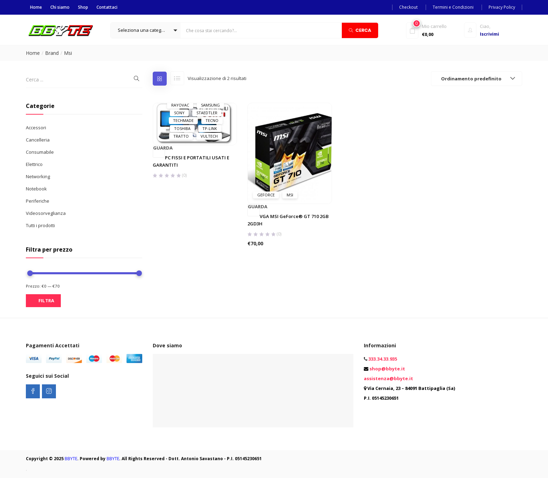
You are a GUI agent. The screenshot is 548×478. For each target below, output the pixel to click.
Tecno (212, 120)
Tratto (181, 136)
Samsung (210, 105)
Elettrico (34, 164)
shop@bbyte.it (387, 368)
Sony (179, 112)
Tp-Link (209, 128)
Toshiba (182, 128)
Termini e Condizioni (453, 7)
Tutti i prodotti (40, 225)
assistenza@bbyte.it (388, 378)
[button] (146, 30)
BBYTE (71, 459)
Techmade (183, 120)
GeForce (266, 194)
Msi (290, 194)
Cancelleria (38, 140)
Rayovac (180, 105)
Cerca (360, 30)
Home (36, 7)
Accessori (36, 127)
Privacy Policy (502, 7)
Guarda (159, 148)
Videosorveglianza (46, 213)
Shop (83, 7)
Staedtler (206, 112)
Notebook (36, 189)
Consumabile (40, 152)
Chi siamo (60, 7)
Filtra (46, 300)
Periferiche (37, 201)
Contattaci (106, 7)
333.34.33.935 (382, 359)
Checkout (408, 7)
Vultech (209, 136)
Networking (38, 176)
